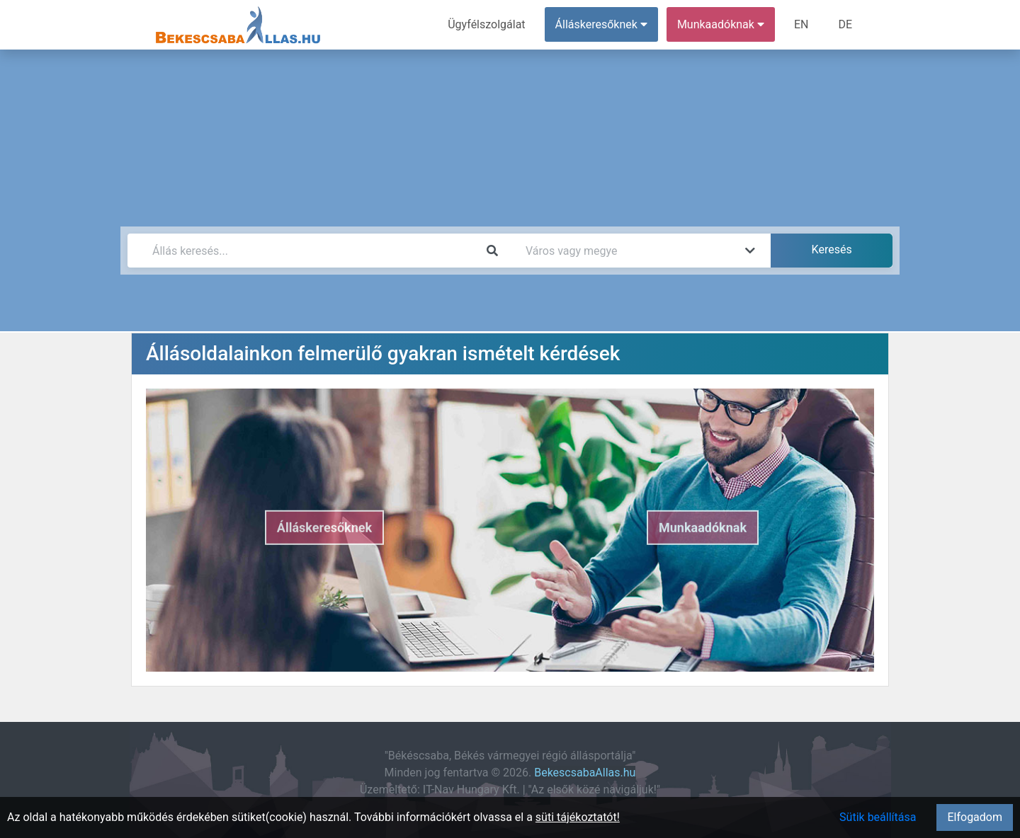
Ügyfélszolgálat (486, 24)
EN (801, 24)
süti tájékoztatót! (578, 817)
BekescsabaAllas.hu (584, 772)
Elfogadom (974, 817)
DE (845, 24)
